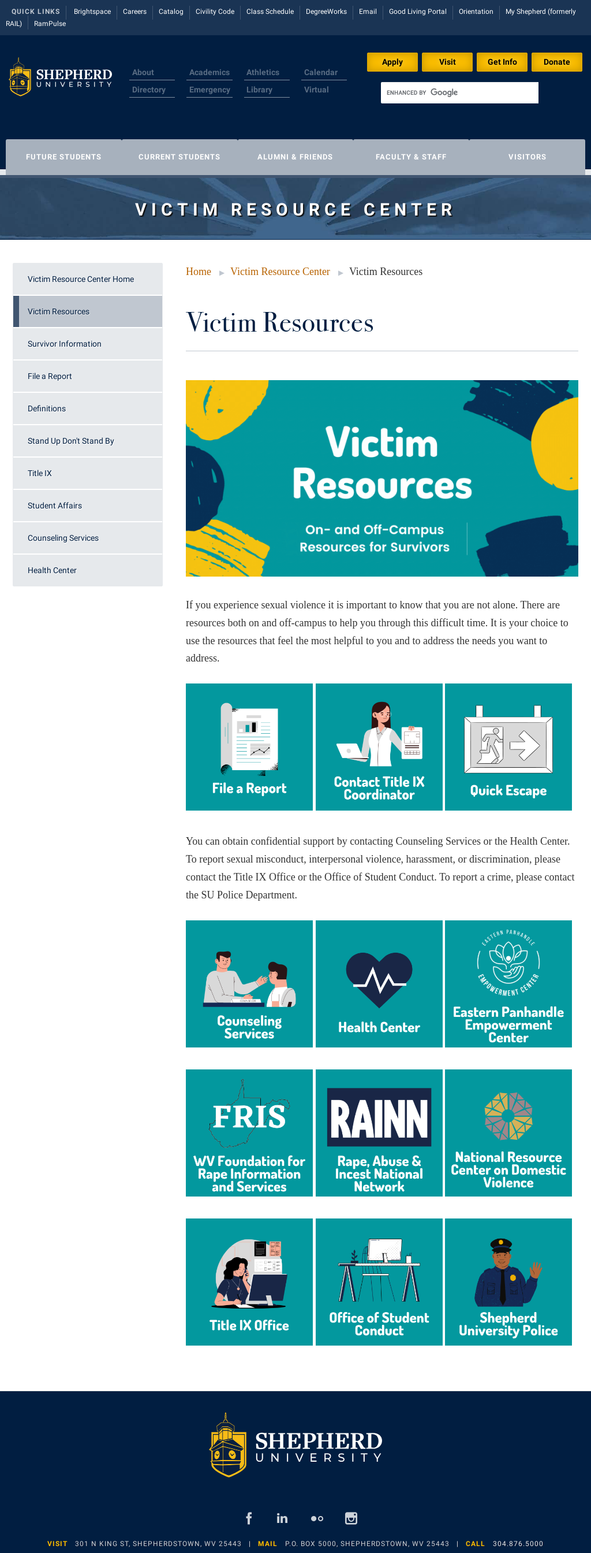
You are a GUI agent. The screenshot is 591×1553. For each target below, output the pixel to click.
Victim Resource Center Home (81, 273)
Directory (149, 89)
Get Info (502, 61)
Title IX (40, 467)
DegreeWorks (326, 12)
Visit (447, 61)
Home (198, 266)
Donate (557, 61)
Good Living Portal (418, 12)
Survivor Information (65, 338)
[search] (459, 92)
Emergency (209, 89)
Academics (209, 72)
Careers (135, 12)
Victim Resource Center (280, 266)
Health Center (52, 564)
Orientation (476, 12)
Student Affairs (55, 499)
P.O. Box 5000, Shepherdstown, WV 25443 (367, 1538)
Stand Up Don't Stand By (71, 435)
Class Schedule (270, 12)
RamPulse (50, 24)
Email (368, 12)
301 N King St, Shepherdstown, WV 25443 (158, 1538)
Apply (392, 61)
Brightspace (92, 12)
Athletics (262, 72)
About (143, 72)
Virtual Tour (316, 96)
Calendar (321, 72)
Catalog (171, 12)
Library (259, 89)
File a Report (50, 370)
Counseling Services (63, 532)
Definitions (47, 402)
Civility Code (215, 12)
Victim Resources (58, 305)
